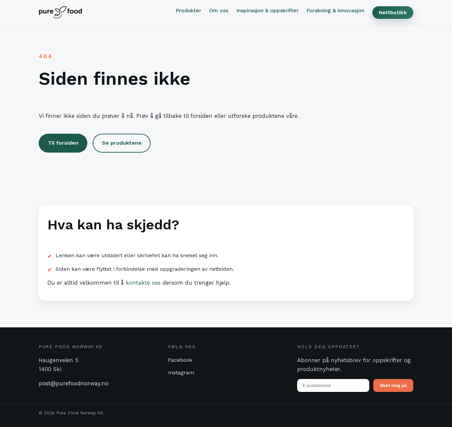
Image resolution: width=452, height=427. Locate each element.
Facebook (180, 360)
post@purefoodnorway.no (74, 383)
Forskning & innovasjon (335, 10)
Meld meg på (393, 385)
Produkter (188, 10)
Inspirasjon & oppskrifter (267, 10)
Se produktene (122, 143)
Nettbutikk (393, 13)
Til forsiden (63, 143)
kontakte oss (143, 282)
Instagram (181, 372)
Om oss (218, 10)
